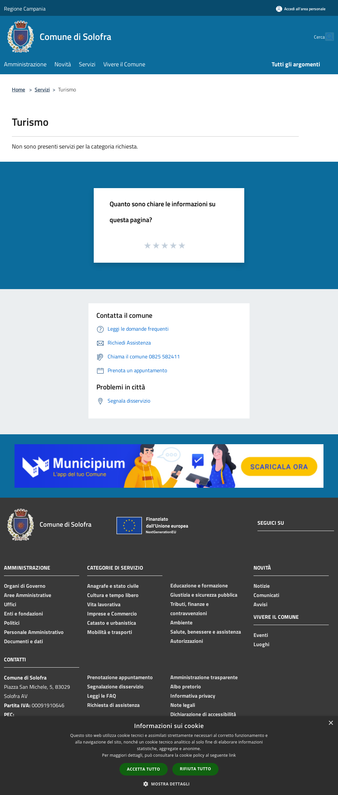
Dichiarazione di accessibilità (203, 714)
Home (18, 89)
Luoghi (261, 644)
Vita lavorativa (103, 604)
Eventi (261, 635)
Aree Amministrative (27, 595)
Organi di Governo (25, 586)
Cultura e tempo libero (113, 595)
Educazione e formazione (199, 585)
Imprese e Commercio (112, 613)
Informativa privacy (192, 696)
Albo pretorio (185, 686)
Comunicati (266, 595)
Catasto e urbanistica (111, 623)
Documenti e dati (23, 641)
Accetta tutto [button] (143, 769)
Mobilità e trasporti (109, 632)
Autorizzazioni (186, 641)
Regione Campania (25, 9)
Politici (11, 623)
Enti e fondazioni (23, 613)
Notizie (262, 586)
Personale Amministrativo (34, 632)
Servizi (42, 89)
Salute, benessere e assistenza (205, 632)
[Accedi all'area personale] (300, 9)
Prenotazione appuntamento (120, 677)
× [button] (330, 723)
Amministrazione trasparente (204, 677)
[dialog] (169, 755)
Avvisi (260, 604)
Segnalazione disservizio (115, 686)
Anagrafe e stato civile (113, 586)
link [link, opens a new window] (232, 755)
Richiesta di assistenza (113, 705)
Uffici (10, 604)
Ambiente (181, 622)
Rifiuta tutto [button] (195, 769)
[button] (169, 783)
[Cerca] (326, 37)
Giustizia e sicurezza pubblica (203, 595)
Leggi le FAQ (101, 696)
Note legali (182, 705)
